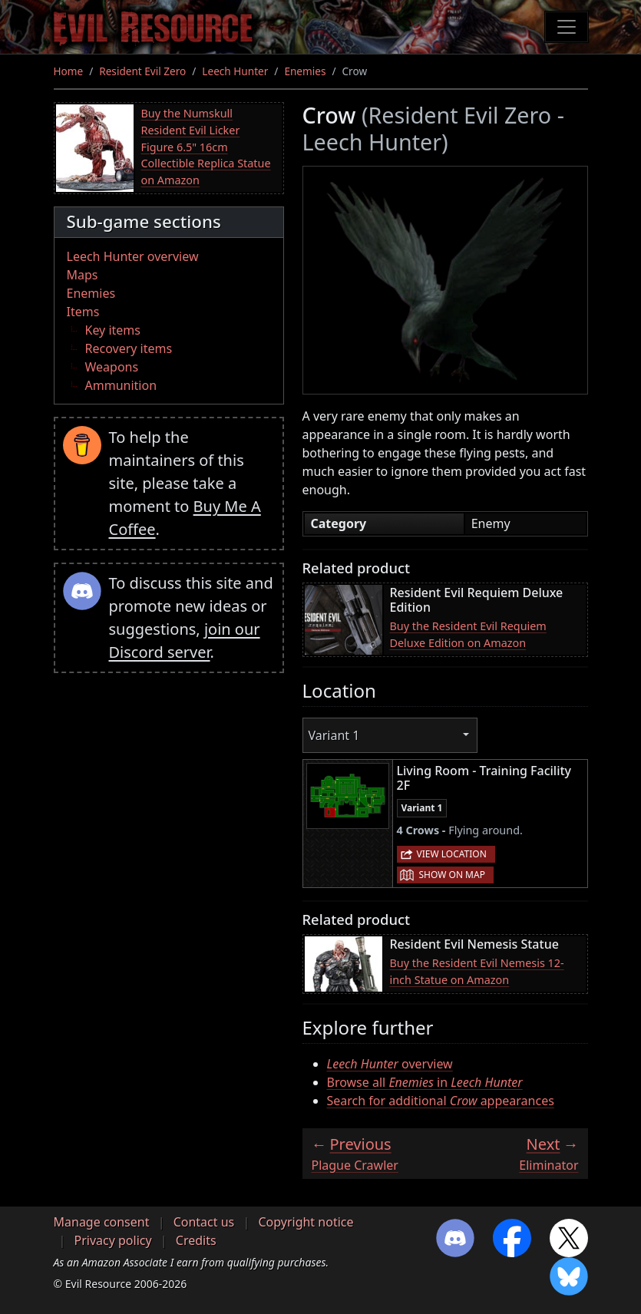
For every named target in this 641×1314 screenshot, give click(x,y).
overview (390, 1063)
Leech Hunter (235, 71)
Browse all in (425, 1082)
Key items (112, 330)
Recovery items (129, 348)
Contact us (204, 1221)
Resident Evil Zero (142, 71)
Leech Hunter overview (133, 256)
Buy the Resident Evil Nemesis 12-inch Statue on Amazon (477, 971)
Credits (196, 1240)
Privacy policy (113, 1240)
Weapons (112, 366)
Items (83, 311)
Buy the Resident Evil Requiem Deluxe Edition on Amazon (468, 634)
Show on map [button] (452, 874)
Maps (82, 274)
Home (69, 71)
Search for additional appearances (440, 1100)
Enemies (304, 71)
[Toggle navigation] (566, 27)
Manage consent (102, 1221)
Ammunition (121, 385)
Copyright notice (305, 1221)
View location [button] (452, 853)
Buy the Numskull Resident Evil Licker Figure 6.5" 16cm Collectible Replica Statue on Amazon (206, 146)
